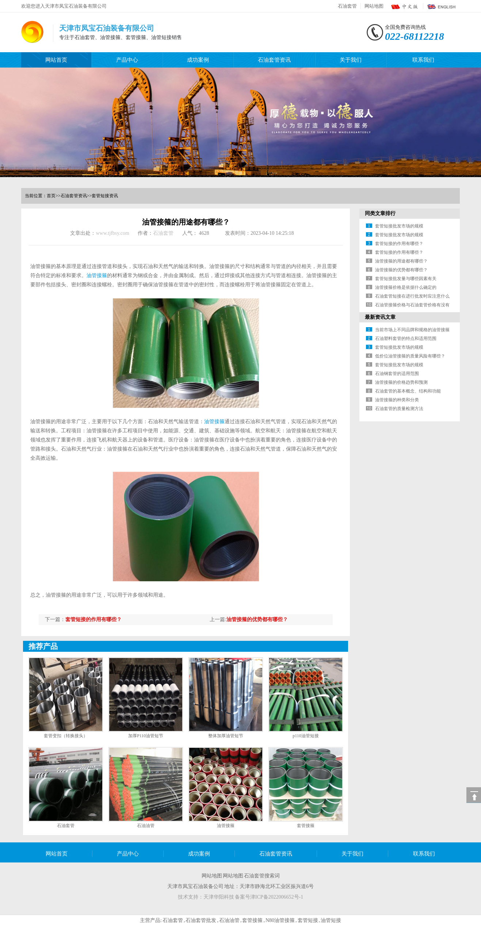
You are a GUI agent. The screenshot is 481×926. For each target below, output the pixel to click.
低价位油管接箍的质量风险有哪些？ (410, 356)
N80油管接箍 (280, 920)
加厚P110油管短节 (145, 735)
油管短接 (331, 920)
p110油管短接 (306, 735)
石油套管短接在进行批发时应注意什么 (412, 296)
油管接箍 (97, 275)
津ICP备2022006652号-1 (276, 897)
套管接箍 (305, 825)
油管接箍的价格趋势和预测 (401, 382)
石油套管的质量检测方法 (399, 408)
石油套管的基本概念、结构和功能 (408, 391)
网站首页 (56, 60)
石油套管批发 (201, 920)
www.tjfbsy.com (112, 233)
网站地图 (373, 6)
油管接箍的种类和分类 (397, 399)
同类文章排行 (380, 213)
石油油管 (145, 825)
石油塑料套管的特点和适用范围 (405, 338)
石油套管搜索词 (262, 876)
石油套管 (347, 6)
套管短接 (308, 920)
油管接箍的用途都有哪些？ (401, 261)
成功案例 (198, 60)
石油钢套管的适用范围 (397, 373)
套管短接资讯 (105, 195)
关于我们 (351, 60)
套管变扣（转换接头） (66, 735)
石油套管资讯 (274, 60)
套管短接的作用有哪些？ (93, 619)
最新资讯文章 (380, 317)
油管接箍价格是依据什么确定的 (405, 287)
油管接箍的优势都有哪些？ (257, 619)
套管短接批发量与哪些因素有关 (405, 278)
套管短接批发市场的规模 (399, 226)
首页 (51, 195)
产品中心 (127, 60)
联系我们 (423, 60)
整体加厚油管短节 (225, 735)
